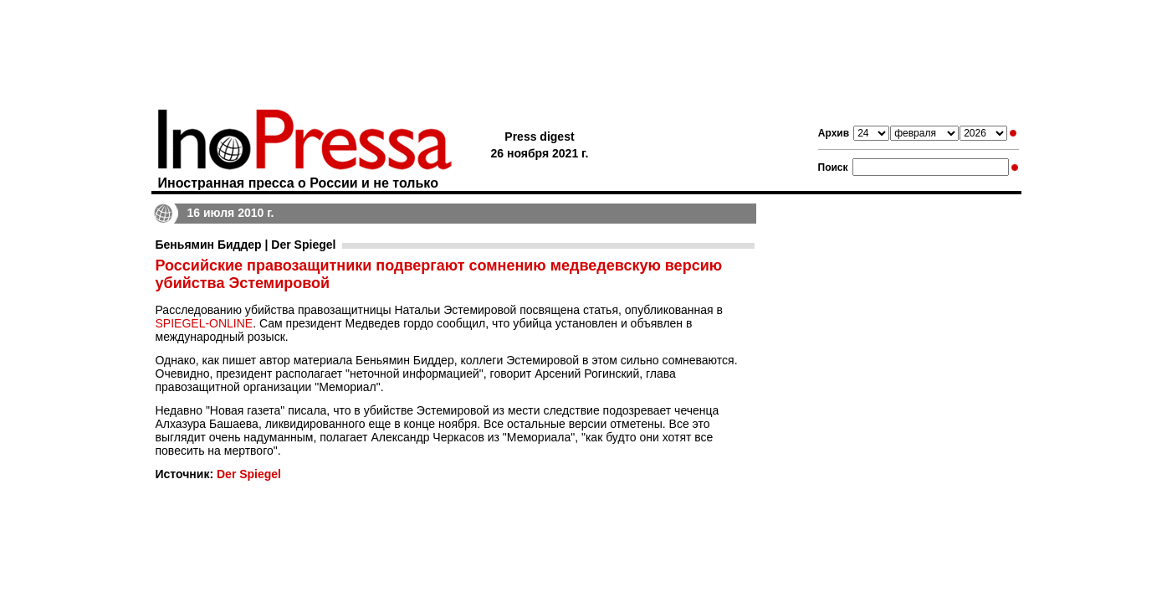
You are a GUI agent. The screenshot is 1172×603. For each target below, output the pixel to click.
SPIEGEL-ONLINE (204, 323)
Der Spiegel (249, 474)
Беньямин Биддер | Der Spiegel (246, 244)
